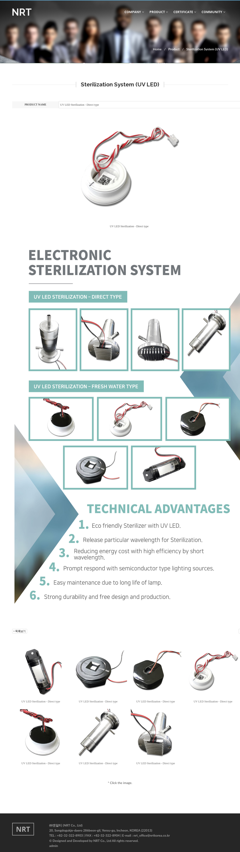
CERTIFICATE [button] (184, 12)
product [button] (159, 12)
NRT (22, 12)
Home (157, 49)
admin (53, 846)
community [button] (213, 12)
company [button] (134, 12)
